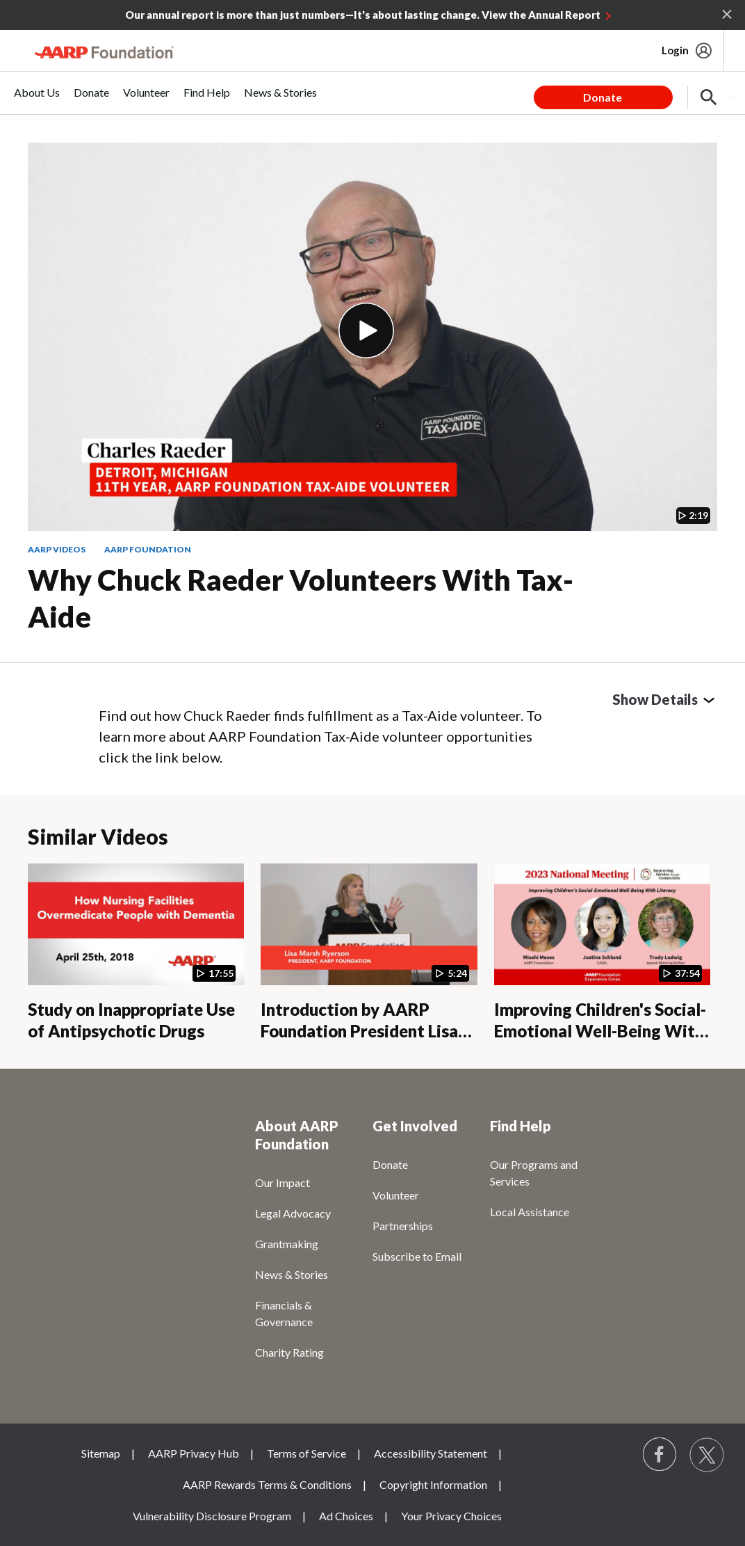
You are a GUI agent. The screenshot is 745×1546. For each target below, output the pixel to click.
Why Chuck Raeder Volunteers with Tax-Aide (300, 598)
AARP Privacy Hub (193, 1453)
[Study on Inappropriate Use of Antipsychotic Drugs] (136, 952)
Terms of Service (306, 1453)
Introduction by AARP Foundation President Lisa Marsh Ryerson (359, 1030)
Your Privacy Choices (451, 1515)
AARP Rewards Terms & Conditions (267, 1484)
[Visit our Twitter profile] (706, 1454)
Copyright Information (433, 1484)
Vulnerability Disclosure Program (212, 1515)
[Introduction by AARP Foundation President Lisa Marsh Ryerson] (369, 952)
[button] (709, 97)
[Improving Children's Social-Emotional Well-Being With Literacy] (602, 952)
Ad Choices (346, 1515)
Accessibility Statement (430, 1453)
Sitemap (100, 1453)
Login (675, 50)
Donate (602, 97)
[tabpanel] (632, 92)
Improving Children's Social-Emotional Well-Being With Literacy (600, 1030)
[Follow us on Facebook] (660, 1454)
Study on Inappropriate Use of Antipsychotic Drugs (131, 1020)
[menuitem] (37, 100)
